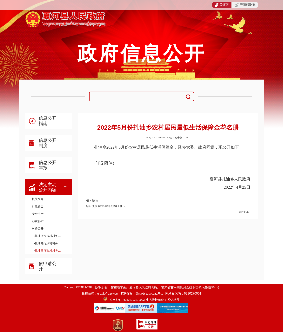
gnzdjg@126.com (107, 293)
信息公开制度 (48, 143)
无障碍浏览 (245, 5)
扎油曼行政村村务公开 (49, 250)
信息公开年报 (48, 165)
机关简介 (38, 199)
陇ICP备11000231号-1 (149, 293)
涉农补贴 (38, 221)
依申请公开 (48, 266)
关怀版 (222, 5)
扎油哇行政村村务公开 (49, 243)
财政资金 (38, 206)
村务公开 (38, 228)
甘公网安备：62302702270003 (126, 299)
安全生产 (38, 213)
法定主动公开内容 (48, 187)
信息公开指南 (48, 121)
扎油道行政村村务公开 (49, 236)
